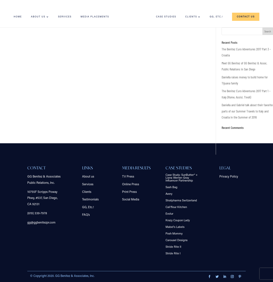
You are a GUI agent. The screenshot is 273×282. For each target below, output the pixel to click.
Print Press (129, 192)
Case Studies (166, 17)
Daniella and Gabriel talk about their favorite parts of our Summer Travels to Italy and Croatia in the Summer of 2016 (247, 111)
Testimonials (90, 199)
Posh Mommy (174, 233)
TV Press (128, 176)
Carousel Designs (176, 240)
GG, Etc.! (216, 17)
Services (64, 17)
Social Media (130, 199)
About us (38, 17)
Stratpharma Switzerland (181, 200)
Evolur (169, 214)
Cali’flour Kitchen (176, 207)
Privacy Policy (228, 176)
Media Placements (95, 17)
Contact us (246, 17)
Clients (191, 17)
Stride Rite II (173, 247)
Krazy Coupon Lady (178, 220)
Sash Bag (171, 187)
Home (18, 17)
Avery (169, 194)
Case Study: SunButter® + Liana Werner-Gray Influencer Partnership (182, 178)
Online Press (130, 184)
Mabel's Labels (175, 227)
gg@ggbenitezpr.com (41, 222)
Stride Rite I (173, 253)
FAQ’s (86, 215)
